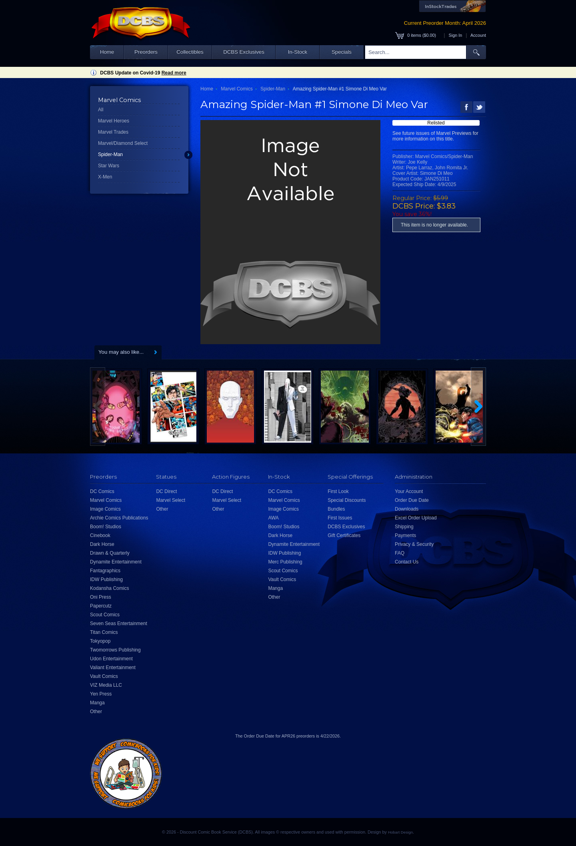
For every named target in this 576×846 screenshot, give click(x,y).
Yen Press (101, 694)
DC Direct (166, 491)
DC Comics (102, 491)
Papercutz (101, 606)
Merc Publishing (285, 562)
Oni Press (100, 597)
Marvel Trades (113, 132)
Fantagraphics (105, 570)
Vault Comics (104, 676)
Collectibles (189, 52)
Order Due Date (412, 500)
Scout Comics (105, 614)
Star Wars (108, 165)
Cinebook (100, 535)
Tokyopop (100, 641)
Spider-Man (110, 154)
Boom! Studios (105, 526)
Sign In (455, 35)
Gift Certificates (344, 535)
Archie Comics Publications (119, 518)
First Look (338, 491)
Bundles (336, 509)
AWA (273, 518)
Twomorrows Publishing (115, 650)
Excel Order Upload (416, 518)
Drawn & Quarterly (110, 553)
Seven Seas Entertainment (118, 623)
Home (107, 52)
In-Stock (297, 52)
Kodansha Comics (109, 588)
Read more (174, 73)
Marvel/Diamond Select (123, 143)
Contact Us (406, 562)
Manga (97, 703)
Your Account (409, 491)
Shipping (404, 526)
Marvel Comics (236, 89)
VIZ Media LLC (106, 685)
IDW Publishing (106, 579)
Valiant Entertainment (113, 667)
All (100, 109)
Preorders (146, 52)
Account (478, 35)
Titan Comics (104, 632)
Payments (405, 535)
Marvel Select (170, 500)
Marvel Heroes (113, 121)
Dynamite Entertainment (116, 562)
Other (96, 711)
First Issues (340, 518)
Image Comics (105, 509)
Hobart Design (400, 832)
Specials (342, 52)
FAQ (399, 553)
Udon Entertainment (111, 659)
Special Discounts (347, 500)
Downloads (406, 509)
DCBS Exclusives (243, 52)
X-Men (105, 177)
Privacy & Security (414, 544)
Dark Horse (102, 544)
